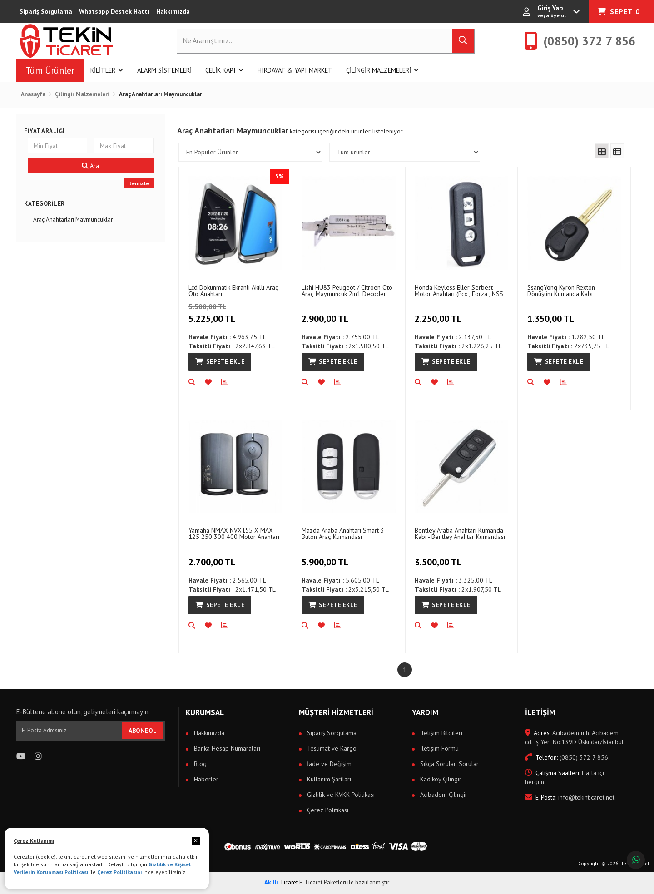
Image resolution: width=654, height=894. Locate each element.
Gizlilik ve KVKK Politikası (340, 794)
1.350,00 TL (552, 313)
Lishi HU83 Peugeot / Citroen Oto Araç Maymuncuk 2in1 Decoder (347, 290)
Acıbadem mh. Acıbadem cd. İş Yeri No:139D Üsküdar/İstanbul (574, 737)
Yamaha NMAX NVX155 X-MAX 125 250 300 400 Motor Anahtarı (233, 533)
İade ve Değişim (328, 764)
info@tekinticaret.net (569, 797)
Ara (90, 166)
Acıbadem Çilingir (442, 794)
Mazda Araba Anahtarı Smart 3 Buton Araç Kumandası (343, 533)
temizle (139, 183)
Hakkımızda (173, 11)
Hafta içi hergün (564, 777)
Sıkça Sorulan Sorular (448, 764)
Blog (199, 764)
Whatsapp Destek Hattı (114, 11)
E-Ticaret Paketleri (322, 882)
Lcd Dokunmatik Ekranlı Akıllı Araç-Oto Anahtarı (234, 290)
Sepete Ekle (219, 362)
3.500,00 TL (439, 556)
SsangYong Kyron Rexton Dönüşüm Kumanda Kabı (561, 290)
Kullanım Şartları (328, 779)
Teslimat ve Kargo (331, 748)
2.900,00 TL (326, 313)
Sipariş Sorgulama (46, 11)
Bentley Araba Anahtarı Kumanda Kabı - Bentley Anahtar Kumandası (460, 533)
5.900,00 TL (326, 556)
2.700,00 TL (213, 556)
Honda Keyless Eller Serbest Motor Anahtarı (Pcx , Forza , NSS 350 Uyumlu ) (459, 290)
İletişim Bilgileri (440, 733)
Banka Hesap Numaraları (226, 748)
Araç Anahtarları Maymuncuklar (73, 219)
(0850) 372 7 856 (566, 757)
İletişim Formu (438, 748)
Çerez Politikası (326, 810)
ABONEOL (143, 730)
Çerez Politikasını (119, 872)
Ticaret (281, 882)
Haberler (205, 779)
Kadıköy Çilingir (439, 779)
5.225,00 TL (232, 313)
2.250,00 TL (439, 313)
